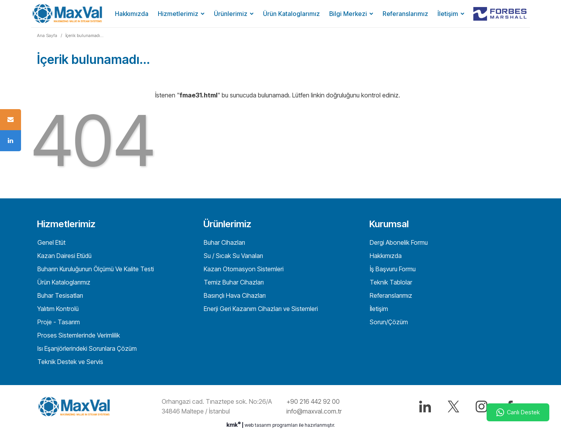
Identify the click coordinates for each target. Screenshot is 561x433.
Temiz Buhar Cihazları (233, 282)
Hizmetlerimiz (178, 14)
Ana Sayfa (47, 35)
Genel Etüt (50, 242)
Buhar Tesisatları (59, 295)
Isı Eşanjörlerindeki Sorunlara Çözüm (86, 348)
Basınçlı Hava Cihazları (234, 295)
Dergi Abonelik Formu (398, 242)
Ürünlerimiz (230, 14)
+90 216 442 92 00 (313, 401)
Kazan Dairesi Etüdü (64, 256)
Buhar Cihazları (223, 242)
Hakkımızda (131, 14)
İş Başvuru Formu (392, 269)
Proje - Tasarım (58, 322)
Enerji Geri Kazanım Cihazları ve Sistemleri (260, 309)
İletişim (448, 14)
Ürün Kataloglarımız (291, 14)
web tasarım (258, 425)
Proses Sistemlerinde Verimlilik (78, 335)
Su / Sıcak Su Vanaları (232, 256)
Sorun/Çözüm (388, 322)
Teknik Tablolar (390, 282)
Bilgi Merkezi (348, 14)
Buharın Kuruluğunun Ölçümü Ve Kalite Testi (95, 269)
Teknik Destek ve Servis (69, 362)
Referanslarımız (405, 14)
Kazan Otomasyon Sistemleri (243, 269)
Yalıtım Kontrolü (57, 309)
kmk (234, 424)
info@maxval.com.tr (314, 411)
